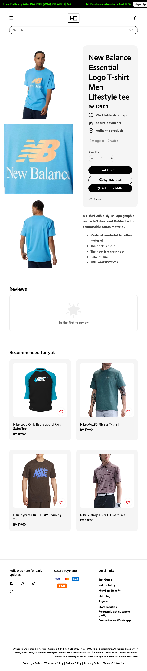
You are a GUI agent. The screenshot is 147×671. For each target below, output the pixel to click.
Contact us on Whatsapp (115, 620)
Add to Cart (110, 170)
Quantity (94, 152)
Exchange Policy (32, 663)
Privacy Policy (92, 663)
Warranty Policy (53, 663)
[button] (11, 18)
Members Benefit (109, 590)
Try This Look (110, 180)
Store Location (108, 607)
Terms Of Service (113, 663)
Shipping (104, 596)
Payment (104, 601)
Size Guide (105, 579)
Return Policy (107, 585)
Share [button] (95, 199)
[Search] (132, 30)
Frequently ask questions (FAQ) (114, 613)
